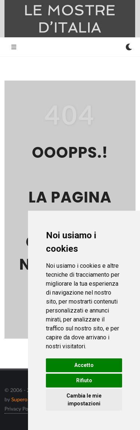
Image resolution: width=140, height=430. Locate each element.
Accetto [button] (84, 365)
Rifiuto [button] (84, 380)
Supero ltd (23, 399)
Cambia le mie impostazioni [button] (84, 400)
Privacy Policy (20, 408)
